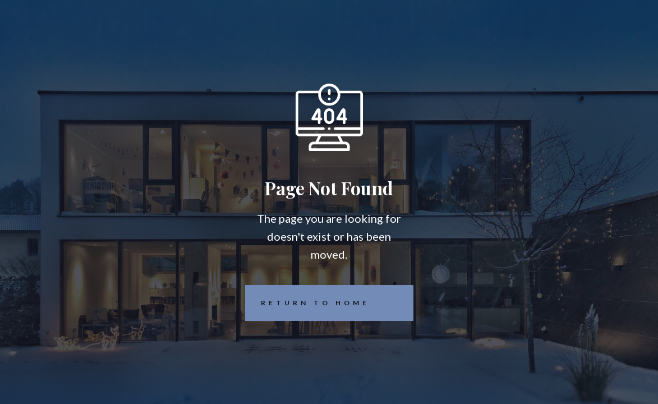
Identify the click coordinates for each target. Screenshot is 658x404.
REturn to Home (307, 303)
